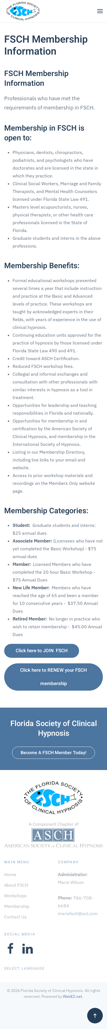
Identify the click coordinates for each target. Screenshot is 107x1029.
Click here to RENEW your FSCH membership (53, 677)
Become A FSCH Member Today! (53, 752)
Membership (16, 906)
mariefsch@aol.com (78, 913)
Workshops (15, 895)
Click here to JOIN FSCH (42, 650)
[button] (100, 11)
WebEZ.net (72, 996)
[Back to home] (23, 11)
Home (10, 874)
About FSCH (16, 885)
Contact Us (15, 917)
